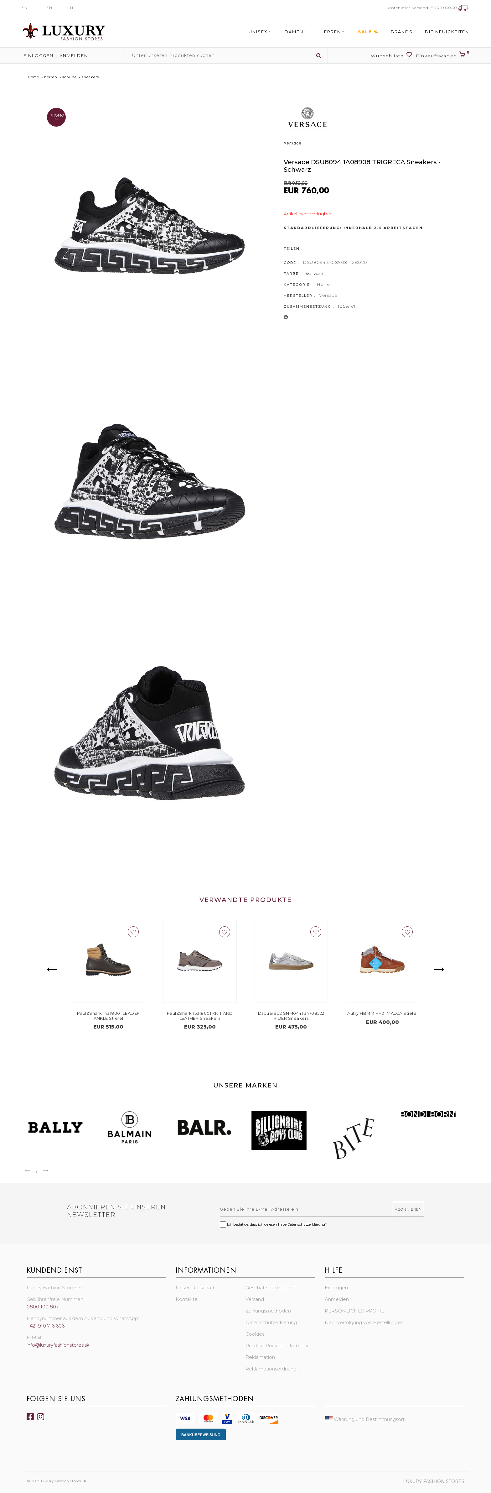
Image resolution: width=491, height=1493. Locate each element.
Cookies (255, 1334)
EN (49, 7)
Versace (328, 295)
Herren (333, 31)
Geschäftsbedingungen (272, 1288)
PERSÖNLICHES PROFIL (354, 1311)
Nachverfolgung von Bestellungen (364, 1322)
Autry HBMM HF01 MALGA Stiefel (392, 1013)
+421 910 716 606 (46, 1326)
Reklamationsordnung (271, 1369)
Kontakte (187, 1299)
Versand (255, 1299)
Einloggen (38, 55)
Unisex (260, 31)
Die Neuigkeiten (447, 31)
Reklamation (260, 1357)
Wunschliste (392, 55)
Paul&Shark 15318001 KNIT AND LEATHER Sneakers (209, 1016)
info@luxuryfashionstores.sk (58, 1345)
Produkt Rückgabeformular (277, 1346)
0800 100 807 (43, 1307)
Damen (296, 31)
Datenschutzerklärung (306, 1224)
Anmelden (73, 55)
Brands (402, 31)
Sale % (368, 31)
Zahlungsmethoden (268, 1311)
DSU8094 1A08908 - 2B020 (335, 262)
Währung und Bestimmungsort (365, 1419)
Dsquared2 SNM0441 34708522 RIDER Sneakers (300, 1016)
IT (72, 7)
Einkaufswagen (442, 55)
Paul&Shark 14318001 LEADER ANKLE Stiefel (117, 1016)
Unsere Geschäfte (197, 1288)
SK (24, 7)
